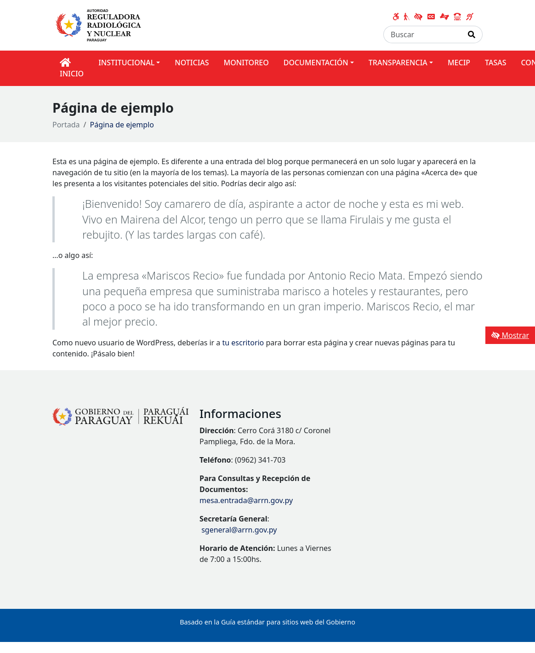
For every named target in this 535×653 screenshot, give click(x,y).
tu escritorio (243, 343)
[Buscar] (422, 34)
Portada (66, 125)
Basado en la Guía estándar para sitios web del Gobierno (267, 622)
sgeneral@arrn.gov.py (239, 530)
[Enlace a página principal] (100, 24)
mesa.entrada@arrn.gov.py (246, 500)
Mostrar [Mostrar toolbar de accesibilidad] (510, 335)
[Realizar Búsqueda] (472, 34)
